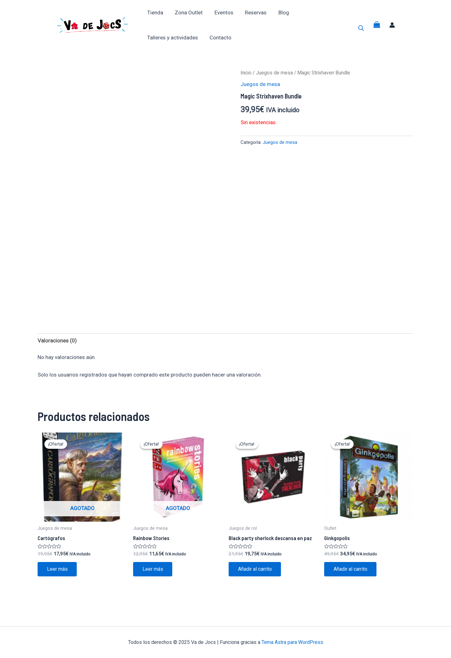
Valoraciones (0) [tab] (57, 340)
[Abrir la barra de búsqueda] (361, 28)
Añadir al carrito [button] (255, 569)
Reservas (252, 12)
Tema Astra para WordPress (292, 642)
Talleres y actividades (172, 37)
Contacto (219, 37)
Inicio (246, 73)
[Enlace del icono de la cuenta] (392, 25)
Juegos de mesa (274, 73)
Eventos (221, 12)
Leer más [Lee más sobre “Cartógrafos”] (57, 569)
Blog (278, 12)
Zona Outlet (187, 12)
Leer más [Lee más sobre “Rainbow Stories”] (153, 569)
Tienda (155, 12)
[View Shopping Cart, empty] (377, 25)
